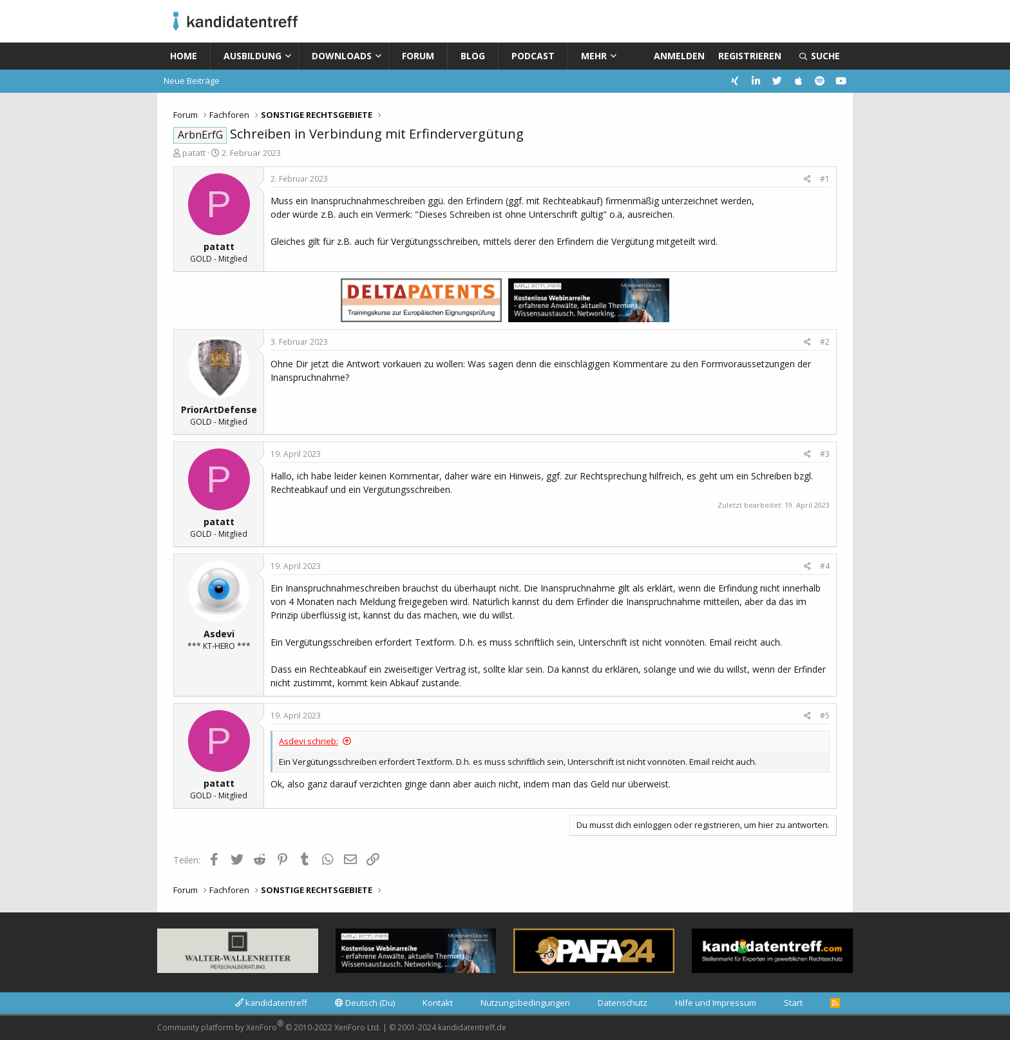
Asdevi (219, 634)
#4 (825, 566)
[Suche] (819, 56)
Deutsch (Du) (365, 1002)
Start (793, 1002)
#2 (825, 341)
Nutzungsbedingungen (525, 1002)
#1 (825, 178)
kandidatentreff (271, 1002)
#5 (825, 715)
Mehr (594, 56)
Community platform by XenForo (269, 1025)
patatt (193, 153)
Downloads (342, 56)
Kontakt (438, 1002)
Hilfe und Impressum (715, 1002)
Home (183, 56)
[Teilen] (807, 179)
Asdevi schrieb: (308, 741)
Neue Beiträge (192, 80)
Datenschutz (622, 1002)
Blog (473, 56)
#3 (825, 453)
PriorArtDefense (219, 409)
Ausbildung (252, 56)
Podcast (533, 56)
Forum (418, 56)
